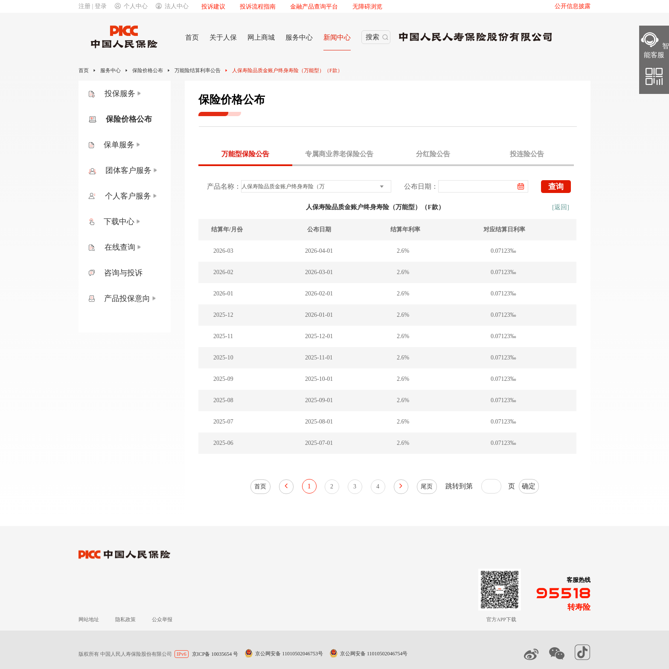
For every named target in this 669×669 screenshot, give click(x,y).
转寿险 (578, 607)
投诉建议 (213, 6)
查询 (556, 186)
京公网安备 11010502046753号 (289, 654)
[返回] (560, 207)
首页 (84, 70)
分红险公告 (433, 154)
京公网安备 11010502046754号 (374, 654)
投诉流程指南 (258, 6)
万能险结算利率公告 (198, 70)
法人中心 (172, 6)
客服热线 (578, 580)
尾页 (427, 486)
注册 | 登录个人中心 (113, 6)
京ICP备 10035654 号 (215, 654)
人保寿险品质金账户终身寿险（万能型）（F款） (287, 70)
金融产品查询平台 (314, 6)
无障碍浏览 (367, 6)
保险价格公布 (147, 70)
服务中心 (110, 70)
